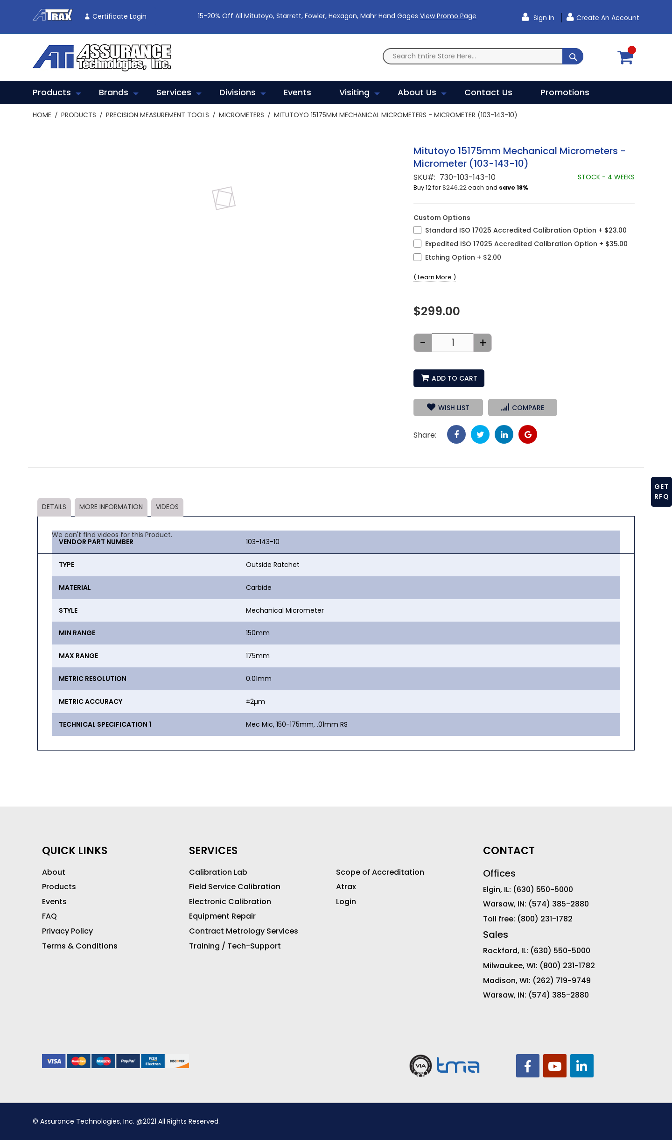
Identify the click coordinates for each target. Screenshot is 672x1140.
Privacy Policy (67, 931)
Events (54, 902)
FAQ (49, 916)
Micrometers (241, 115)
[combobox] (483, 56)
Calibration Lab (218, 872)
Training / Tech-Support (235, 946)
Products (78, 115)
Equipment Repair (222, 916)
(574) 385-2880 (558, 904)
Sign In (543, 17)
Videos (167, 506)
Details (54, 506)
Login (346, 902)
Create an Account (607, 17)
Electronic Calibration (230, 902)
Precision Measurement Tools (157, 115)
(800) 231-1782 (545, 919)
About (53, 872)
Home (42, 115)
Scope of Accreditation (380, 872)
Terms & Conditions (80, 946)
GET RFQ (661, 491)
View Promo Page (448, 16)
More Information (111, 506)
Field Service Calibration (234, 887)
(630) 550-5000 (543, 890)
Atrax (346, 887)
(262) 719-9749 (561, 981)
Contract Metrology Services (243, 931)
